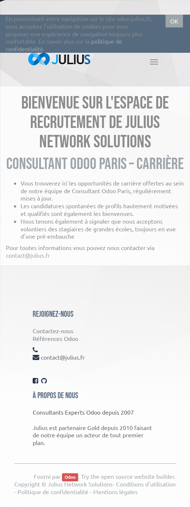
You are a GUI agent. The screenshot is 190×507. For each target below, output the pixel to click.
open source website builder (137, 476)
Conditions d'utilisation (146, 484)
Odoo (70, 477)
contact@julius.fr (28, 255)
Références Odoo (55, 338)
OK (174, 21)
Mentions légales (115, 491)
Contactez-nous (53, 330)
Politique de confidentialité (53, 491)
